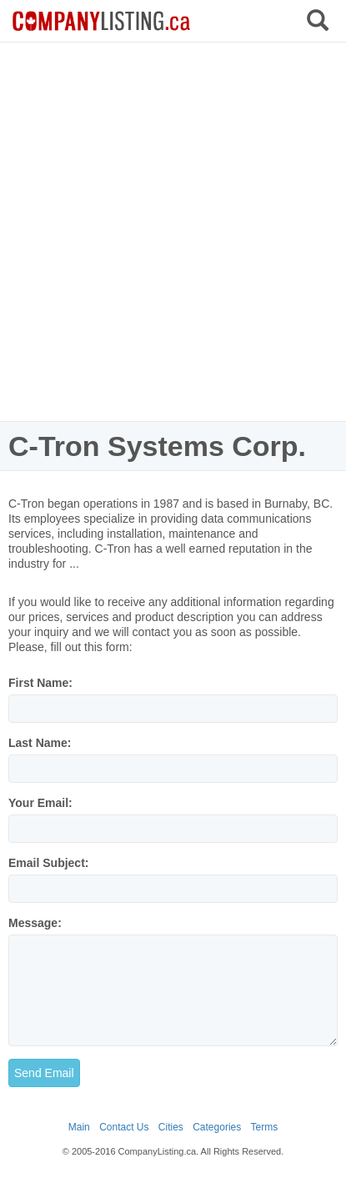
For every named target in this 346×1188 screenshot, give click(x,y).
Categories (217, 1127)
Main (79, 1127)
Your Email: (40, 803)
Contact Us (123, 1127)
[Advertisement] (173, 231)
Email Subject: (48, 863)
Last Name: (39, 742)
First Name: (40, 682)
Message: (35, 923)
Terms (264, 1127)
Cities (170, 1127)
